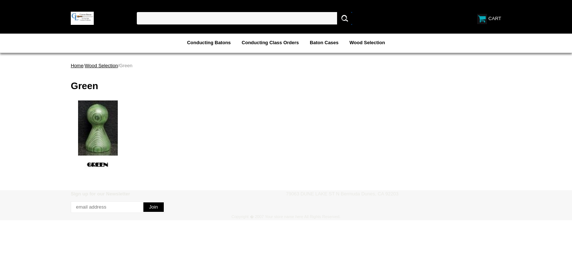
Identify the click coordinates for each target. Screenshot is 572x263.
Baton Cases (324, 42)
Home (77, 65)
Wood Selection (367, 42)
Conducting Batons (209, 42)
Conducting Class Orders (270, 42)
